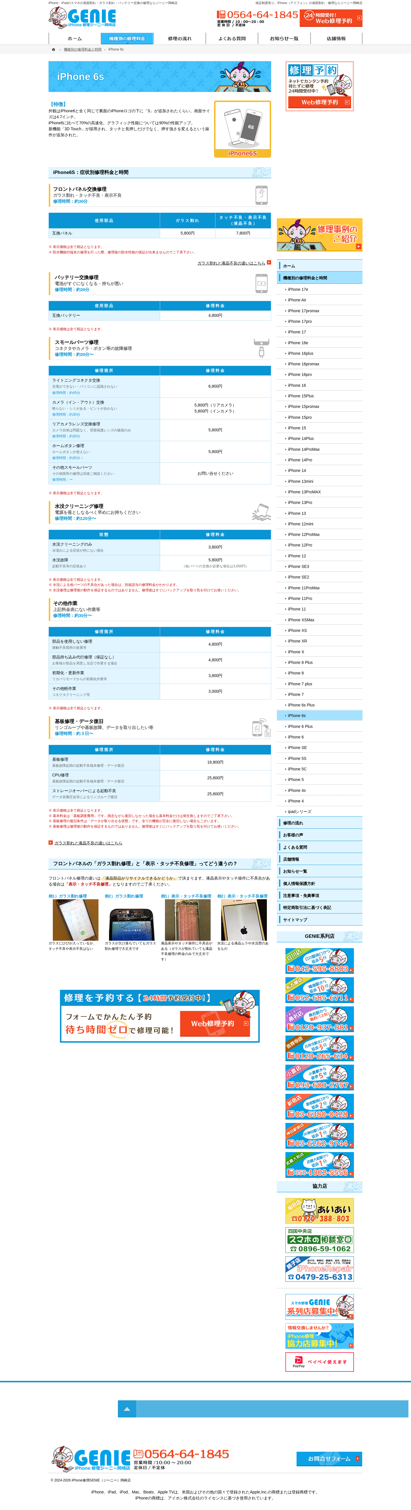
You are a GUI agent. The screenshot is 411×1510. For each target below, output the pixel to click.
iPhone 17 (297, 332)
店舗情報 (291, 859)
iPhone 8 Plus (300, 662)
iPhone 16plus (300, 353)
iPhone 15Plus (301, 396)
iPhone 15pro (300, 417)
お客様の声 (293, 835)
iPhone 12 (297, 556)
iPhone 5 (296, 779)
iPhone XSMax (301, 620)
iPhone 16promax (303, 364)
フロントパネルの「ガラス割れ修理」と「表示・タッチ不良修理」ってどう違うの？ (145, 863)
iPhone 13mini (300, 481)
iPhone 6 (296, 737)
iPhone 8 (296, 673)
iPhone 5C (297, 769)
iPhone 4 (296, 801)
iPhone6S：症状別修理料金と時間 (90, 172)
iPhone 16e (298, 343)
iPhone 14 (297, 470)
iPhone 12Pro (300, 545)
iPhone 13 (297, 513)
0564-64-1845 (257, 14)
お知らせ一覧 (295, 871)
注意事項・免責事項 (301, 895)
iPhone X (296, 652)
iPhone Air (297, 300)
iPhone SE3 (298, 566)
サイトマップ (295, 920)
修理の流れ (293, 823)
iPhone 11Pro (300, 598)
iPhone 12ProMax (304, 534)
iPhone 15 (297, 428)
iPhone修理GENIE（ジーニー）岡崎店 (101, 1480)
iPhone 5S (297, 758)
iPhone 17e (298, 289)
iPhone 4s (297, 790)
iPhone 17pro (300, 321)
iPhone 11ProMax (304, 588)
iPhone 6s (297, 715)
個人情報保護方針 (299, 883)
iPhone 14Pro (300, 460)
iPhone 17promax (303, 311)
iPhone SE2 (298, 577)
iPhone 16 (297, 385)
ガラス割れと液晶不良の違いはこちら (231, 263)
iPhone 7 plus (300, 684)
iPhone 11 (297, 609)
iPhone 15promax (303, 406)
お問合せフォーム (329, 1459)
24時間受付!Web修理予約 (331, 18)
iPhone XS (297, 630)
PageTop (393, 1199)
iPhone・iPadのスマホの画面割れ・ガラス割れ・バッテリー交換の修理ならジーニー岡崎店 (113, 3)
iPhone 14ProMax (304, 449)
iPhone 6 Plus (300, 726)
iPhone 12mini (300, 524)
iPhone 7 (296, 694)
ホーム (289, 266)
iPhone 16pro (300, 374)
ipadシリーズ (299, 811)
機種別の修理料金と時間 (305, 278)
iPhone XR (297, 641)
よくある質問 (295, 847)
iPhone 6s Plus (301, 705)
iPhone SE (297, 747)
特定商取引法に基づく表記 (307, 907)
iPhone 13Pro (300, 502)
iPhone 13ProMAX (304, 492)
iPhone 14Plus (301, 438)
